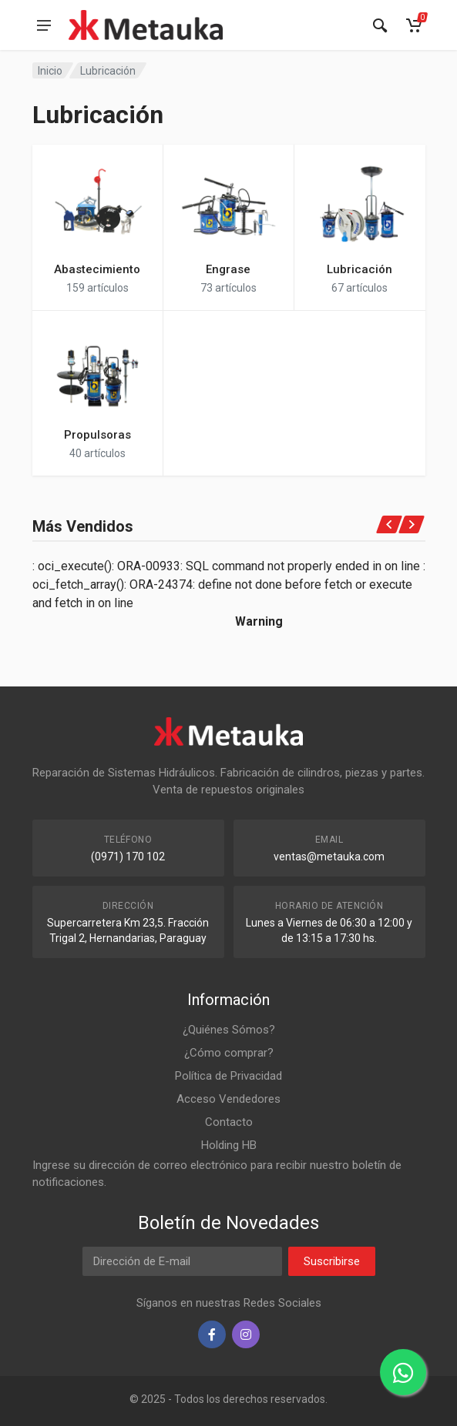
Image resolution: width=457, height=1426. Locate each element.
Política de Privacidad (228, 1076)
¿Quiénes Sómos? (229, 1030)
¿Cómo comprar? (229, 1053)
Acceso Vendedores (228, 1099)
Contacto (229, 1122)
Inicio (50, 71)
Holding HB (229, 1145)
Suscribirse (332, 1261)
